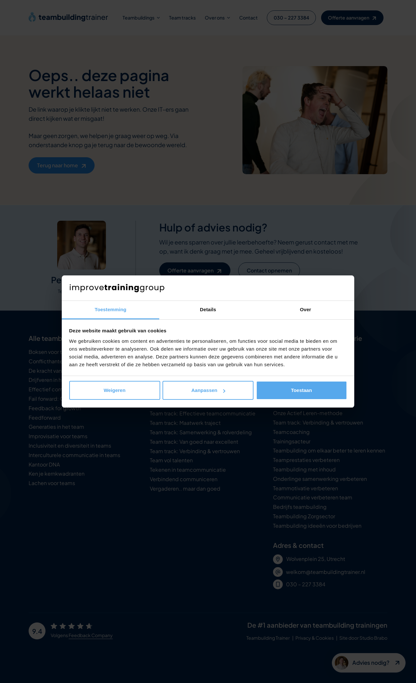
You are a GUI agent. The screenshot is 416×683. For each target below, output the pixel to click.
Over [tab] (305, 309)
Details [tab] (208, 309)
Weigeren (114, 390)
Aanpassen (208, 390)
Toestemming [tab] (110, 309)
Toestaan (301, 390)
